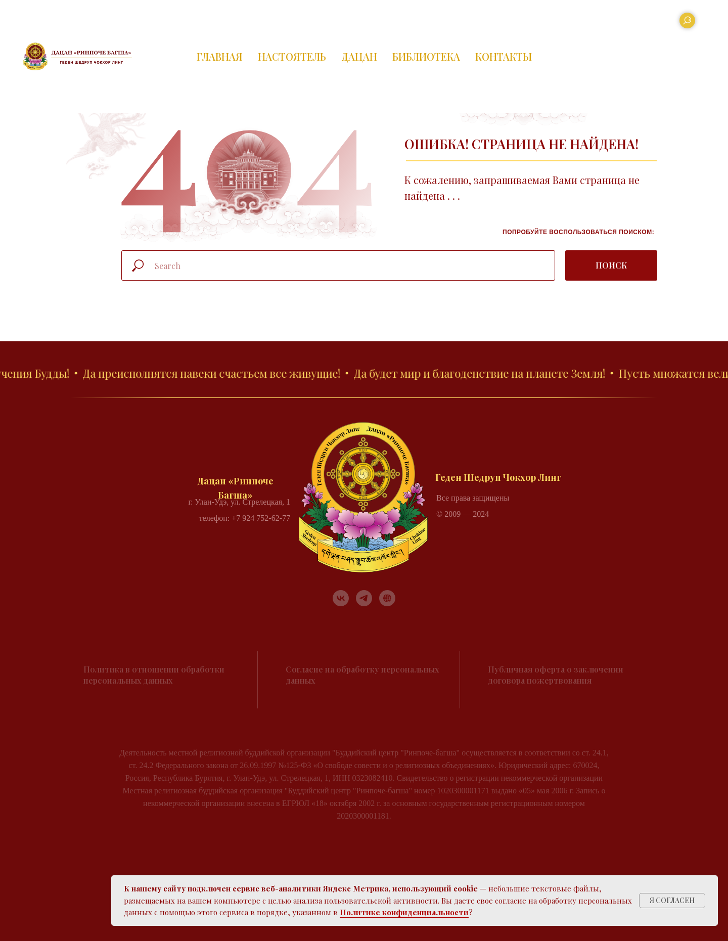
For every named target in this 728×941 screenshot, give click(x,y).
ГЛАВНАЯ (220, 56)
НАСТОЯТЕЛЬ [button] (292, 56)
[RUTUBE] (387, 598)
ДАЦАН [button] (359, 56)
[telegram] (364, 598)
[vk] (341, 598)
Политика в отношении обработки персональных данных (153, 675)
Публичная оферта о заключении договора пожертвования (555, 675)
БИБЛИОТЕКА (426, 56)
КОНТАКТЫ (503, 56)
